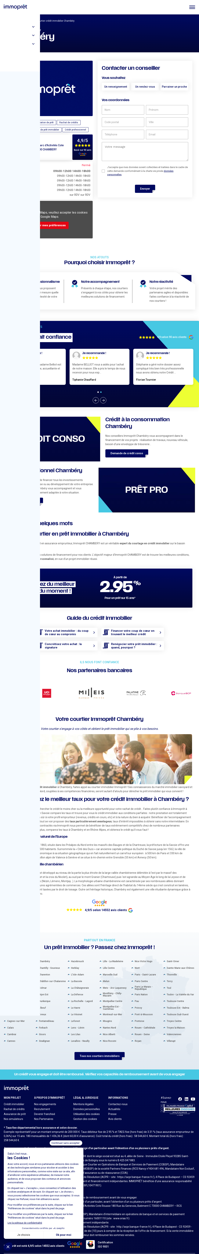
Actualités (114, 1103)
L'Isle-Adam (77, 968)
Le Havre (75, 1001)
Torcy (169, 975)
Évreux (42, 1008)
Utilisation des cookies (86, 1108)
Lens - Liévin (77, 1021)
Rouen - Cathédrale (145, 1021)
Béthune (11, 968)
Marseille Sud (110, 968)
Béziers (11, 975)
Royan (138, 1035)
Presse (112, 1108)
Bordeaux (12, 982)
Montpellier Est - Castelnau (111, 1001)
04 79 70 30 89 (23, 154)
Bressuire (12, 1001)
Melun (106, 975)
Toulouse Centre (175, 995)
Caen (10, 1008)
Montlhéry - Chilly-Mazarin (112, 988)
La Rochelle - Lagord (82, 995)
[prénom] (167, 110)
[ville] (167, 122)
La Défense (77, 988)
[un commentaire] (145, 151)
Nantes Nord (109, 1021)
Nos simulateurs (13, 1113)
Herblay (75, 962)
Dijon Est (43, 988)
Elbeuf (42, 1001)
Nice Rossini (109, 1035)
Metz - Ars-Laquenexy (114, 982)
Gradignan (44, 1035)
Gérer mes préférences (50, 225)
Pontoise (139, 1015)
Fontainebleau (46, 1015)
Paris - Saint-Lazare (145, 968)
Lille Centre (109, 962)
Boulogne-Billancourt (18, 988)
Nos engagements (45, 1098)
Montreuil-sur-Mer (112, 1008)
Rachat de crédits (14, 1103)
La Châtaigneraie (80, 982)
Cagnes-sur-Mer (16, 1015)
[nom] (123, 110)
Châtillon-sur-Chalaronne (52, 975)
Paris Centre (141, 975)
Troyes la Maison (176, 1021)
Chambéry (44, 955)
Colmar (43, 982)
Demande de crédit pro (23, 501)
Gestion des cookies (85, 1113)
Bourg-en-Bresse (16, 995)
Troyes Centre (174, 1015)
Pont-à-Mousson (144, 1008)
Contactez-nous (118, 1098)
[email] (167, 134)
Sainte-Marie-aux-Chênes (180, 962)
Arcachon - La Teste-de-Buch (20, 961)
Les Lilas (75, 1028)
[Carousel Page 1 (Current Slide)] (98, 392)
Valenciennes (174, 1028)
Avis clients (115, 1113)
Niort (137, 962)
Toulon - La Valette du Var (180, 988)
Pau (137, 995)
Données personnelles (86, 1103)
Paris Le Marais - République (144, 981)
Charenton (44, 968)
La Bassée (76, 975)
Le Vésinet (76, 1008)
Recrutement (42, 1103)
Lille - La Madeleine (113, 955)
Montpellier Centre (112, 995)
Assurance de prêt (15, 1108)
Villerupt (171, 1035)
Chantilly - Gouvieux (49, 962)
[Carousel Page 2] (101, 392)
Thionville (172, 968)
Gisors (42, 1028)
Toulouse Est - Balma (178, 1001)
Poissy (138, 1001)
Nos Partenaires (43, 1113)
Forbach (43, 1021)
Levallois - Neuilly (80, 1035)
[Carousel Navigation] (99, 400)
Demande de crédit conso (126, 453)
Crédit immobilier (14, 1098)
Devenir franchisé (44, 1108)
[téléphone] (123, 134)
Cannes (11, 1035)
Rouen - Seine (142, 1028)
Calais (10, 1021)
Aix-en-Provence (16, 955)
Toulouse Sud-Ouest (178, 1008)
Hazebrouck (77, 955)
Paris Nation (141, 988)
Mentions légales (83, 1098)
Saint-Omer (173, 955)
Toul (169, 982)
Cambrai (11, 1028)
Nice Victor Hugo (143, 955)
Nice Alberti (109, 1028)
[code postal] (123, 122)
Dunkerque (44, 995)
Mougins (107, 1015)
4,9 (80, 140)
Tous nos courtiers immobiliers (100, 1049)
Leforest (75, 1015)
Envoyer (145, 188)
